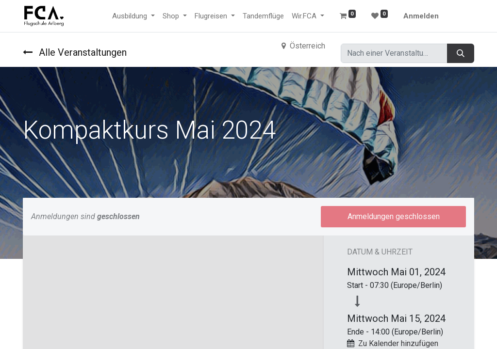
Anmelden (421, 16)
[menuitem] (263, 16)
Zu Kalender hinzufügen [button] (398, 343)
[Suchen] (460, 53)
